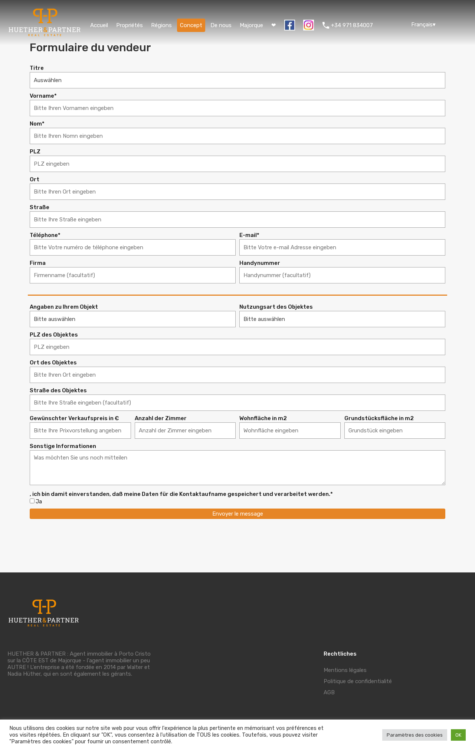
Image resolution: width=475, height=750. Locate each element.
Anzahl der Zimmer (161, 418)
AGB (329, 692)
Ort (34, 179)
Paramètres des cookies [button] (415, 735)
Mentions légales (345, 670)
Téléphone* (45, 235)
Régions (161, 25)
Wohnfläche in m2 (263, 418)
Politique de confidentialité (358, 681)
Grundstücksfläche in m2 (379, 418)
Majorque (251, 25)
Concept (191, 25)
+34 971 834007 (352, 25)
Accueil (99, 25)
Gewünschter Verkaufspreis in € (74, 418)
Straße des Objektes (58, 390)
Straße (39, 207)
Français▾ (423, 24)
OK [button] (458, 735)
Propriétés (129, 25)
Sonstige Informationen (63, 446)
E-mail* (249, 235)
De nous (221, 25)
